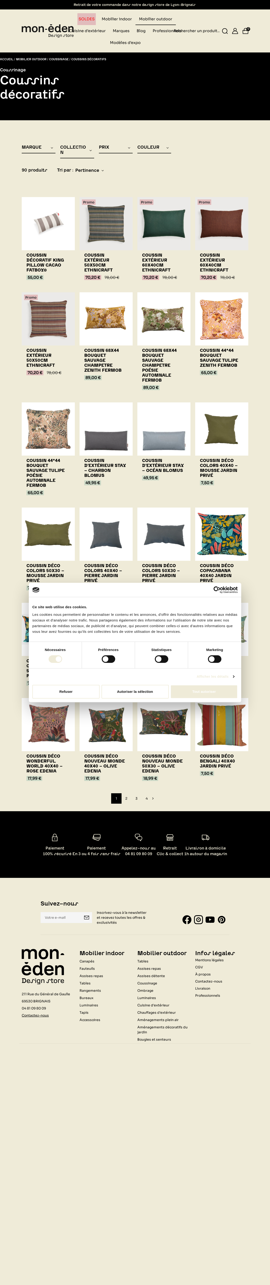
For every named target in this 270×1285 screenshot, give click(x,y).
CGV (199, 967)
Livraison (202, 988)
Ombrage (145, 990)
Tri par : (65, 170)
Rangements (90, 990)
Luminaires (89, 1005)
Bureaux (86, 998)
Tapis (84, 1012)
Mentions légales (209, 960)
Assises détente (151, 976)
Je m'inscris (86, 917)
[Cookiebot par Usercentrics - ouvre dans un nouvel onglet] (217, 589)
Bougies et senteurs (154, 1039)
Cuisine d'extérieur (153, 1005)
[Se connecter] (235, 31)
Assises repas (91, 976)
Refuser (66, 692)
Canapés (87, 961)
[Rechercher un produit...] (225, 31)
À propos (203, 974)
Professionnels (207, 995)
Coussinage (147, 983)
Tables (85, 983)
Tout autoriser (204, 692)
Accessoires (90, 1020)
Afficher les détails (212, 676)
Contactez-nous (35, 1015)
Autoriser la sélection (135, 692)
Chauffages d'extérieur (156, 1012)
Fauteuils (87, 968)
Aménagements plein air (158, 1020)
